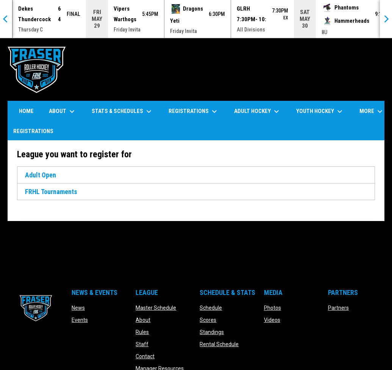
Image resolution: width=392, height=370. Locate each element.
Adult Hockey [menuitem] (257, 111)
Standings (212, 332)
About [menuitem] (63, 111)
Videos (272, 320)
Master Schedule (156, 307)
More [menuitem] (371, 111)
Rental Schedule (219, 344)
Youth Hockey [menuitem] (320, 111)
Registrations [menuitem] (194, 111)
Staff (142, 344)
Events (80, 320)
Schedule (211, 307)
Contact (145, 356)
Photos (272, 307)
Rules (142, 332)
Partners (338, 307)
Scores (208, 320)
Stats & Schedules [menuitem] (122, 111)
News (78, 307)
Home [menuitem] (26, 110)
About (143, 320)
